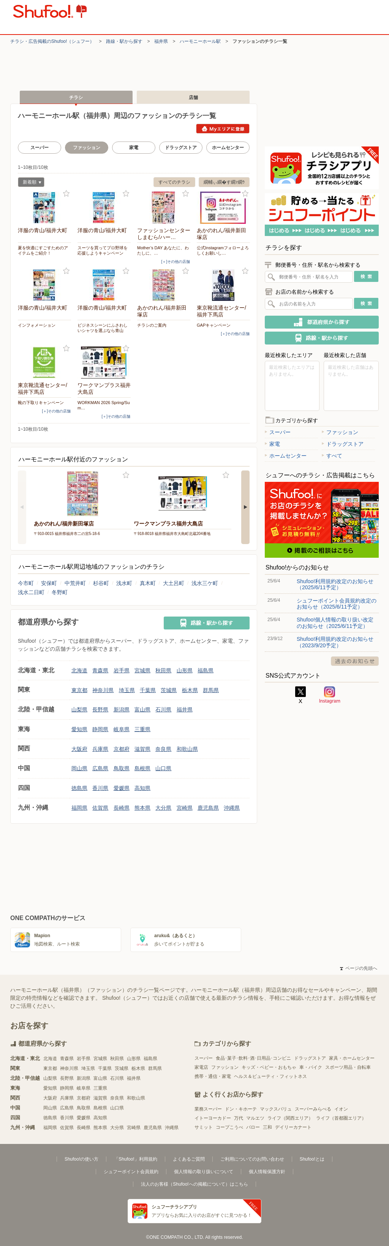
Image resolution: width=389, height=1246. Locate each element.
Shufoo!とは (312, 1159)
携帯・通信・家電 (212, 1076)
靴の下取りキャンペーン (41, 402)
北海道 (79, 670)
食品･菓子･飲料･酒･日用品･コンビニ (253, 1058)
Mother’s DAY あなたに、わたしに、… (163, 250)
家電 (133, 147)
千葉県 (148, 690)
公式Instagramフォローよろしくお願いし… (223, 250)
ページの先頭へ (358, 968)
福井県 (161, 41)
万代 (238, 1118)
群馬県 (211, 690)
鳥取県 (122, 768)
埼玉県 (127, 690)
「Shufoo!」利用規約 (135, 1159)
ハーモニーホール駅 (200, 41)
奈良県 (163, 749)
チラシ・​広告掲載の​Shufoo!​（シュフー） (52, 41)
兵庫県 (100, 749)
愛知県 (79, 729)
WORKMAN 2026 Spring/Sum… (103, 405)
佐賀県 (100, 808)
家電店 (201, 1067)
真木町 (148, 583)
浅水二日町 (31, 592)
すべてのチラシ (174, 182)
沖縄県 (232, 808)
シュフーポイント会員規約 (131, 1171)
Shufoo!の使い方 (81, 1159)
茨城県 (169, 690)
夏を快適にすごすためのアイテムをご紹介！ (43, 250)
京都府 (122, 749)
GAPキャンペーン (214, 325)
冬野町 (60, 592)
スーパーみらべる (313, 1109)
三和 (267, 1127)
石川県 (163, 709)
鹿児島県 (208, 808)
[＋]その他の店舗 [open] (175, 262)
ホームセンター (228, 147)
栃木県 (190, 690)
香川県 (100, 788)
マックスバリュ (276, 1109)
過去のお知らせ (355, 661)
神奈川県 (103, 690)
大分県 (163, 808)
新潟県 (122, 709)
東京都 (79, 690)
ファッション (340, 432)
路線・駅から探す (124, 41)
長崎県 (122, 808)
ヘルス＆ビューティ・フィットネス (270, 1076)
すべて (332, 456)
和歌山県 (187, 749)
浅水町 (124, 583)
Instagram (329, 695)
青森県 (100, 670)
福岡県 (79, 808)
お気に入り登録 (66, 193)
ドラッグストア (181, 147)
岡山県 (79, 768)
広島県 (100, 768)
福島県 (205, 670)
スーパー (39, 147)
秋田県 (163, 670)
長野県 (100, 709)
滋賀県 (142, 749)
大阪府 (79, 749)
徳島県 (79, 788)
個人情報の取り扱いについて (203, 1171)
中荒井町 (75, 583)
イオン (341, 1109)
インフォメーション (36, 325)
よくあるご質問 (189, 1159)
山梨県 (79, 709)
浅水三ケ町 (204, 583)
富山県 (142, 709)
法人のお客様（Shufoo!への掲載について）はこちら (194, 1184)
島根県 (142, 768)
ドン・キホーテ (241, 1109)
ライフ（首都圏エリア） (341, 1118)
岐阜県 (122, 729)
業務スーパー (208, 1109)
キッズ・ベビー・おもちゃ (269, 1067)
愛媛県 (122, 788)
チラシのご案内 (151, 325)
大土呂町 (173, 583)
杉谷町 (101, 583)
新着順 (29, 183)
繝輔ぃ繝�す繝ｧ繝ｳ (224, 182)
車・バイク (310, 1067)
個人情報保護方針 (267, 1171)
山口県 (163, 768)
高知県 (142, 788)
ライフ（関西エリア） (290, 1118)
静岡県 (100, 729)
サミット (203, 1127)
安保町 (49, 583)
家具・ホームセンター (352, 1058)
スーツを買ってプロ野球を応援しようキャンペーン (102, 250)
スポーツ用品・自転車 (348, 1067)
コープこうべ (229, 1127)
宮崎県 (185, 808)
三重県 (142, 729)
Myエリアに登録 (223, 129)
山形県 (185, 670)
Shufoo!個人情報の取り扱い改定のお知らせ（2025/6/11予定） (335, 623)
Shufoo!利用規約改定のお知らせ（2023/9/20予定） (335, 642)
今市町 (26, 583)
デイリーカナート (293, 1127)
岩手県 (122, 670)
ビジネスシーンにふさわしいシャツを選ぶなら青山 (102, 328)
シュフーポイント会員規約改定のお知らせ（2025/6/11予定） (336, 604)
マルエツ (255, 1118)
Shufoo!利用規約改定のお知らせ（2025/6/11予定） (335, 584)
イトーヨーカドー (212, 1118)
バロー (253, 1127)
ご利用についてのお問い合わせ (252, 1159)
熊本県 (142, 808)
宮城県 (142, 670)
